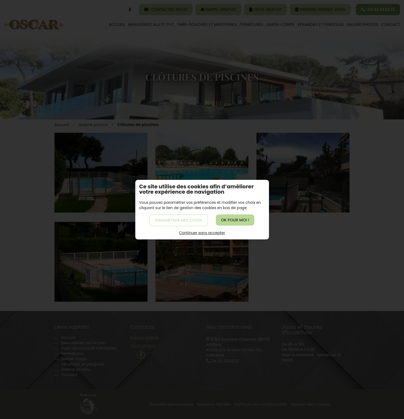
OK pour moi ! (235, 220)
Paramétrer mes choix (178, 220)
